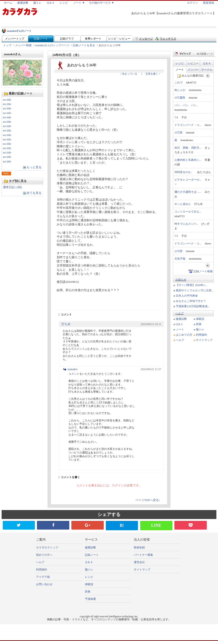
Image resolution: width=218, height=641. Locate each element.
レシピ (64, 2)
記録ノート (41, 38)
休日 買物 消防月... (187, 147)
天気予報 (179, 258)
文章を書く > (152, 73)
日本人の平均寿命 (187, 295)
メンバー (193, 69)
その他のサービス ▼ (101, 2)
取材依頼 (139, 547)
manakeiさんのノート (19, 30)
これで (178, 82)
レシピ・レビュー (119, 38)
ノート (180, 69)
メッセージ (146, 38)
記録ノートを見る (84, 45)
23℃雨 (178, 132)
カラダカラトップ (47, 547)
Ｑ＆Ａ (51, 2)
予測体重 (90, 599)
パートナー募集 (143, 554)
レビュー (193, 63)
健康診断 (22, 2)
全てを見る (34, 193)
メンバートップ (14, 38)
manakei (72, 369)
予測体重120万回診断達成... (193, 306)
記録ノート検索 (203, 271)
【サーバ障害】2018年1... (191, 285)
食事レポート (93, 38)
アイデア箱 (43, 577)
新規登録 (208, 2)
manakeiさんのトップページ (52, 45)
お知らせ (180, 279)
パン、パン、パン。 (186, 105)
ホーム (8, 2)
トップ (7, 45)
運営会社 (139, 562)
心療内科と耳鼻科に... (187, 160)
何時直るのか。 (184, 172)
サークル (206, 69)
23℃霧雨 (179, 97)
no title (7, 99)
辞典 (198, 324)
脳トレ (37, 2)
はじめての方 (184, 334)
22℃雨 (178, 251)
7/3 (176, 236)
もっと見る (34, 167)
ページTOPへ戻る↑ (147, 500)
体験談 (200, 318)
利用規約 (201, 334)
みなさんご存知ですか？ (191, 301)
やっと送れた (182, 204)
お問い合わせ (44, 584)
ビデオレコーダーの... (187, 179)
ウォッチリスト (168, 39)
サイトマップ (204, 340)
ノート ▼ (79, 2)
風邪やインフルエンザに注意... (195, 290)
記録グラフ (67, 38)
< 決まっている (128, 73)
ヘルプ (179, 313)
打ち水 (65, 324)
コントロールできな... (187, 211)
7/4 (176, 117)
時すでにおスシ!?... (186, 223)
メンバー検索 (23, 45)
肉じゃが (179, 90)
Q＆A (179, 324)
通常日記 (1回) (12, 187)
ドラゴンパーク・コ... (187, 125)
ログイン (192, 2)
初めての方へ (44, 554)
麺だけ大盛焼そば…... (187, 191)
